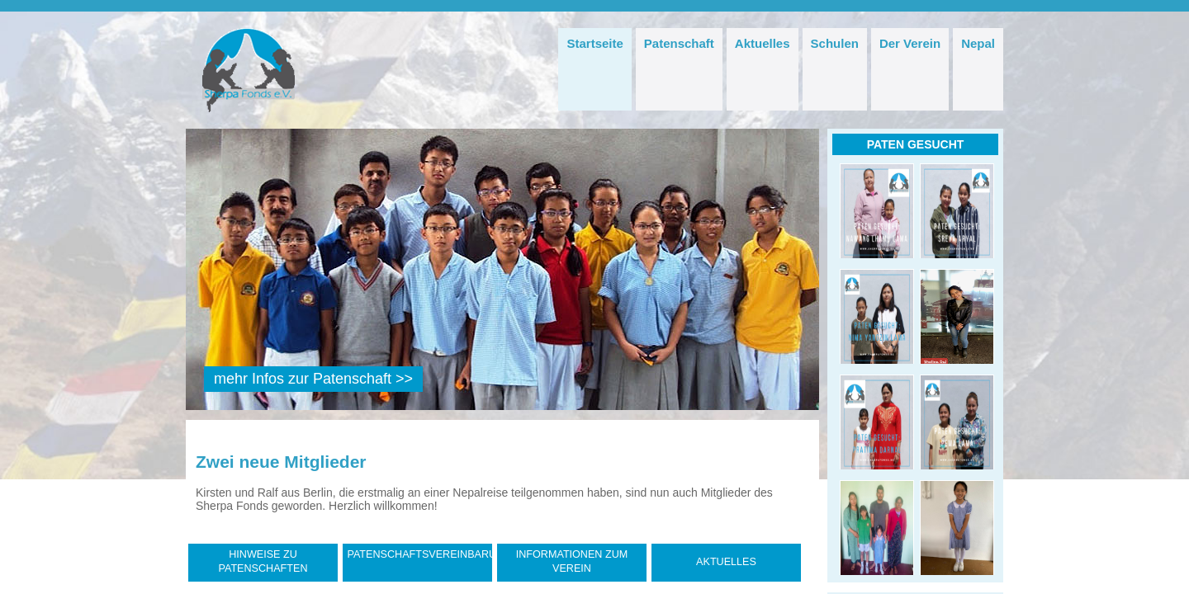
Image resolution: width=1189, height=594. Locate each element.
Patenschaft (679, 43)
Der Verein (909, 43)
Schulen (835, 43)
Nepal (978, 43)
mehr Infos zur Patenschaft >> (313, 378)
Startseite (594, 43)
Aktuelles (762, 43)
